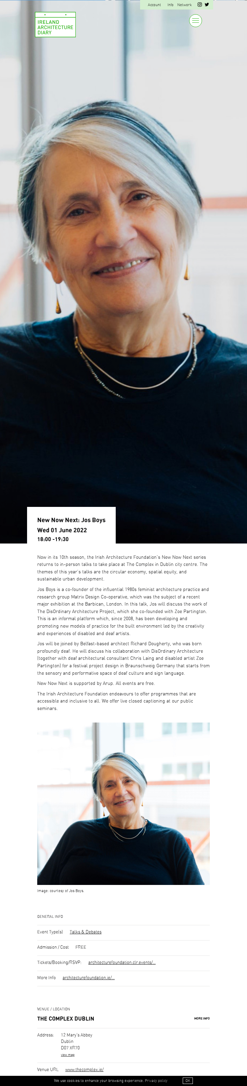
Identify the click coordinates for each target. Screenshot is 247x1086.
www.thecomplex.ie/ (84, 1070)
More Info (202, 1018)
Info (170, 5)
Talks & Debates (86, 932)
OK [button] (187, 1081)
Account (154, 5)
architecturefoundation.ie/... (89, 978)
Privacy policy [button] (156, 1081)
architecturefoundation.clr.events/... (122, 963)
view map (67, 1055)
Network (184, 5)
